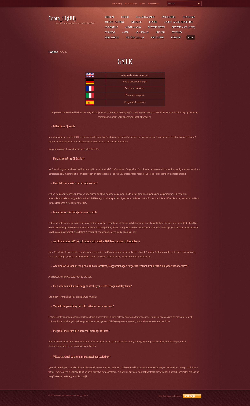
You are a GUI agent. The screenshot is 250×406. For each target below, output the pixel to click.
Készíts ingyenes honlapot (170, 396)
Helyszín (160, 32)
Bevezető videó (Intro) (183, 27)
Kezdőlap (109, 17)
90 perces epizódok (114, 22)
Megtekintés (157, 37)
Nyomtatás (154, 4)
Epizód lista (189, 17)
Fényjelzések (111, 27)
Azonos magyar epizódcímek (178, 22)
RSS (144, 4)
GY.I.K (190, 37)
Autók (125, 32)
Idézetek (153, 22)
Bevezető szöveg (156, 27)
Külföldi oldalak (135, 37)
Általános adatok (145, 17)
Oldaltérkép (132, 4)
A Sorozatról (169, 17)
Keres (198, 3)
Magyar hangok (133, 27)
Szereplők (136, 22)
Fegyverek (177, 32)
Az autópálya (142, 32)
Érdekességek (112, 37)
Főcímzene (110, 32)
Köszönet (176, 37)
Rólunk (125, 17)
